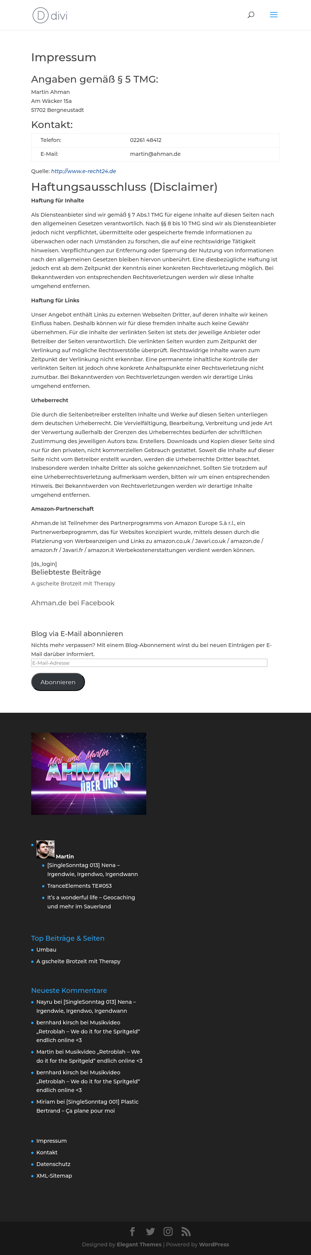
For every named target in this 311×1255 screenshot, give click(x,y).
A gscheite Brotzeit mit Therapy (73, 583)
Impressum (51, 1140)
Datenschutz (53, 1164)
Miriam (45, 1101)
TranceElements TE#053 (79, 885)
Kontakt (47, 1152)
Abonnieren (58, 682)
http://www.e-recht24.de (83, 171)
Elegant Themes (139, 1244)
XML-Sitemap (54, 1175)
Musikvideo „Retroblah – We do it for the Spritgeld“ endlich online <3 (88, 1031)
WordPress (214, 1244)
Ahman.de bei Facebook (73, 603)
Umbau (46, 949)
